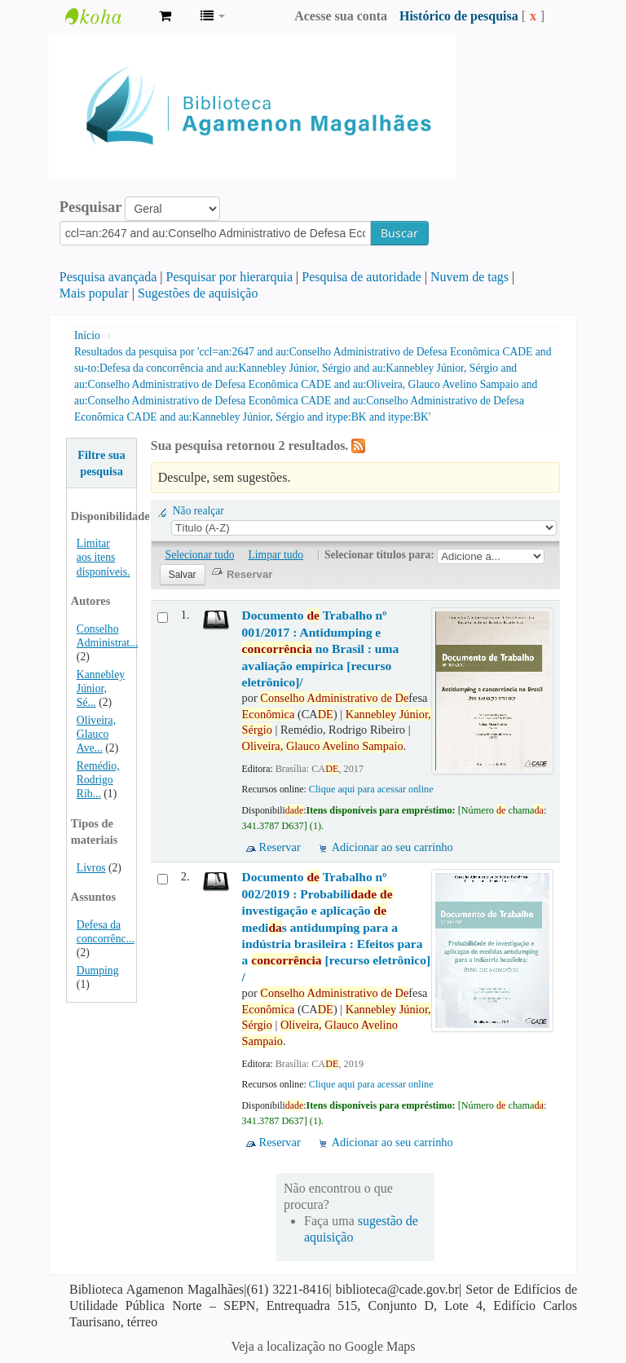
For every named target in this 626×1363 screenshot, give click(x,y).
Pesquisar (91, 207)
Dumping (98, 970)
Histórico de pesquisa (458, 16)
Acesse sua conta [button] (340, 16)
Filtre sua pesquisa (101, 463)
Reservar (280, 847)
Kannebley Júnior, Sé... (101, 688)
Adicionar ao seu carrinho (392, 847)
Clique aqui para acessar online (371, 789)
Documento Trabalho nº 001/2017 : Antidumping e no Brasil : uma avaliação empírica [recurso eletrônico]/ (320, 648)
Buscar (399, 232)
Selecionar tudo (200, 555)
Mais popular (94, 293)
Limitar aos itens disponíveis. (103, 557)
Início (87, 335)
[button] (165, 16)
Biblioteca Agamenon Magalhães (106, 16)
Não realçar (198, 511)
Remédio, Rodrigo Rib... (98, 780)
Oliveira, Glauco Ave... (96, 734)
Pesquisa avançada (108, 277)
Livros (91, 868)
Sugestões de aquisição (198, 293)
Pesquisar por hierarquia (229, 277)
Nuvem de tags (469, 277)
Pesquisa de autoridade (361, 277)
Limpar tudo (276, 555)
